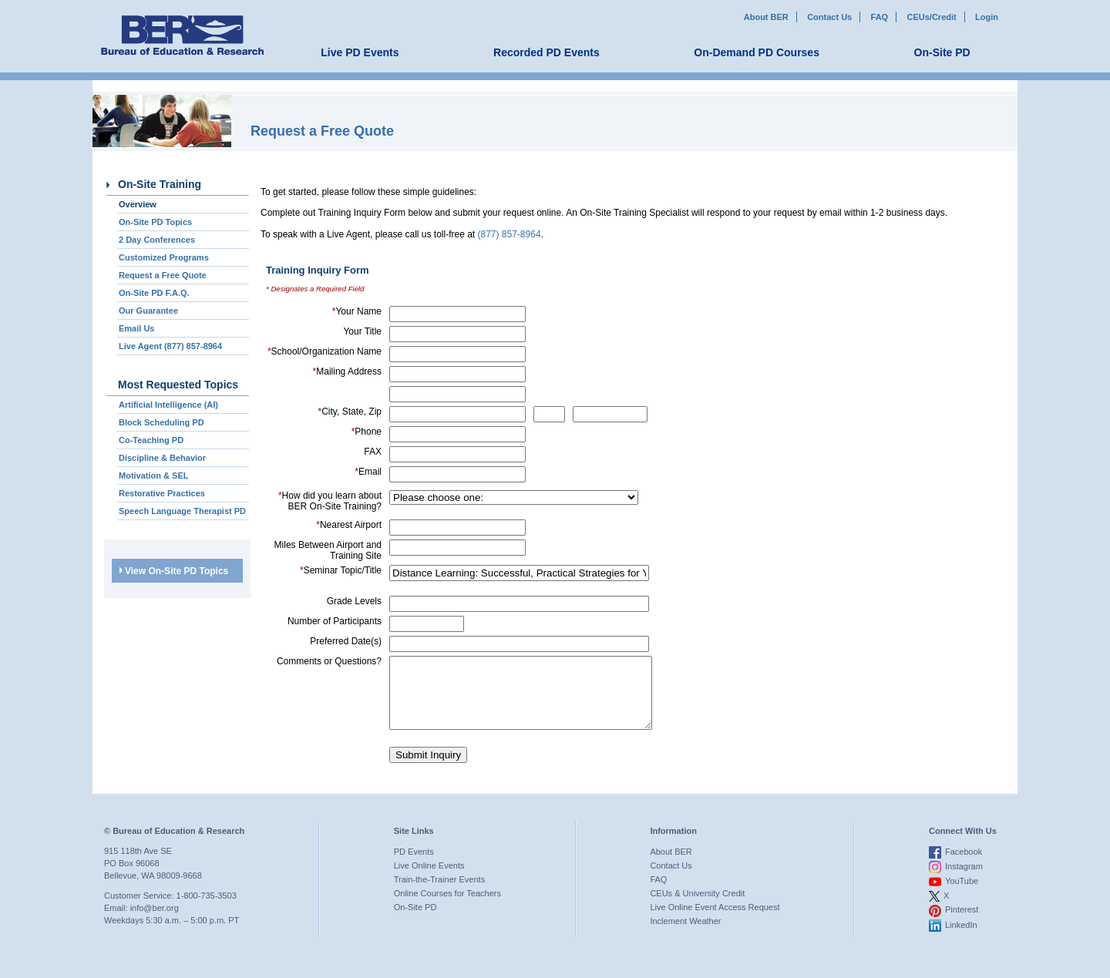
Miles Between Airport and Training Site (328, 550)
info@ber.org (154, 921)
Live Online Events (429, 879)
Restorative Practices (162, 493)
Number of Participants (335, 621)
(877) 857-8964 (509, 234)
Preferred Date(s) (346, 641)
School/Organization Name (324, 351)
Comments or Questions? (329, 661)
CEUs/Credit (932, 17)
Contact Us (829, 17)
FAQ (880, 17)
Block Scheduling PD (161, 422)
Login (986, 17)
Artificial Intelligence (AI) (168, 404)
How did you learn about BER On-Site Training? (330, 501)
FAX (373, 451)
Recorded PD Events (546, 52)
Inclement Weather (685, 934)
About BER (766, 17)
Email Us (136, 328)
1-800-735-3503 (207, 909)
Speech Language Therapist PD (182, 511)
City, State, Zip (350, 411)
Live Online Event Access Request (714, 921)
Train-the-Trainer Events (439, 893)
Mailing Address (347, 371)
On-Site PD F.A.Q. (154, 292)
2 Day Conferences (157, 239)
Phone (367, 431)
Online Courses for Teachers (447, 907)
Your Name (357, 311)
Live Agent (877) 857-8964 (170, 346)
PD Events (414, 865)
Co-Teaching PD (151, 440)
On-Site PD (942, 52)
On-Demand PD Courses (756, 52)
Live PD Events (360, 52)
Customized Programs (164, 257)
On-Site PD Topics (155, 222)
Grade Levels (354, 601)
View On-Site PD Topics (173, 571)
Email (368, 471)
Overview (137, 204)
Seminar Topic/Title (341, 570)
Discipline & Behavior (162, 457)
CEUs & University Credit (697, 907)
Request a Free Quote (163, 275)
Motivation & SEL (153, 475)
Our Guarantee (148, 310)
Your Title (362, 331)
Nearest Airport (349, 524)
